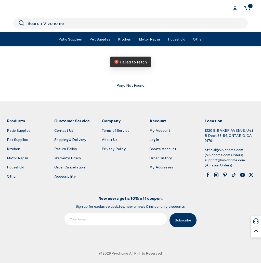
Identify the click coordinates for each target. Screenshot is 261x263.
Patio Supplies (18, 130)
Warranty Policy (67, 158)
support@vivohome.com (225, 160)
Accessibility (65, 176)
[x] (251, 175)
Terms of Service (115, 130)
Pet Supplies (17, 139)
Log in (154, 139)
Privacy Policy (114, 149)
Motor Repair (17, 158)
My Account (159, 130)
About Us (109, 139)
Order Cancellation (69, 167)
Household (15, 167)
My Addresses (161, 167)
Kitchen (13, 149)
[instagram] (216, 175)
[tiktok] (234, 175)
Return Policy (65, 149)
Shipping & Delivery (70, 139)
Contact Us (63, 130)
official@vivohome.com (224, 150)
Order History (160, 158)
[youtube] (242, 175)
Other (12, 176)
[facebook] (208, 175)
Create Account (162, 149)
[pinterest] (225, 175)
